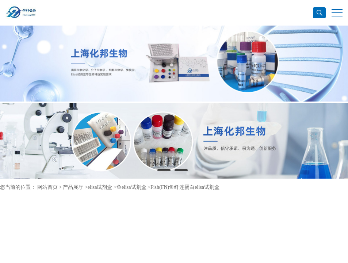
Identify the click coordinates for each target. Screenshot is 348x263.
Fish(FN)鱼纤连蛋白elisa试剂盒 (184, 187)
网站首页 (47, 187)
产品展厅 (73, 187)
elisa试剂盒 (100, 187)
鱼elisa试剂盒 (131, 187)
